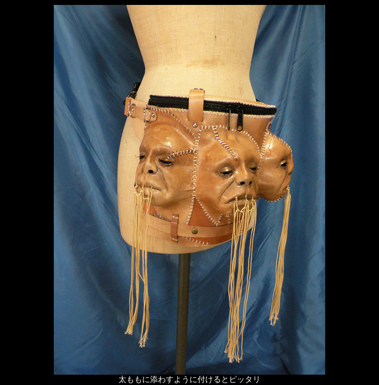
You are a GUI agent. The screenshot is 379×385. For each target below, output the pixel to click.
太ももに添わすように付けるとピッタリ (189, 379)
